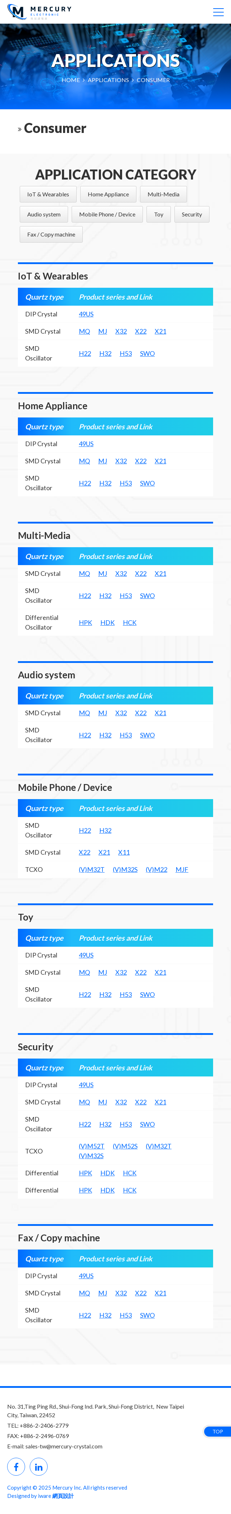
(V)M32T (92, 869)
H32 (105, 353)
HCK (129, 622)
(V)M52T (92, 1146)
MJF (181, 869)
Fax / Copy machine (51, 234)
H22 (85, 353)
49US (86, 314)
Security (192, 214)
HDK (107, 622)
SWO (147, 353)
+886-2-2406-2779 (44, 1425)
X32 (121, 331)
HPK (85, 622)
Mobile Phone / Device (107, 214)
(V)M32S (125, 869)
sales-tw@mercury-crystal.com (63, 1446)
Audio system (44, 214)
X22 (140, 331)
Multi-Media (163, 194)
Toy (158, 214)
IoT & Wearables (48, 194)
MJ (102, 331)
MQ (84, 331)
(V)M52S (125, 1146)
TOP (217, 1431)
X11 (124, 852)
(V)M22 (156, 869)
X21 (160, 331)
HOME (71, 79)
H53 (126, 353)
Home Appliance (108, 194)
